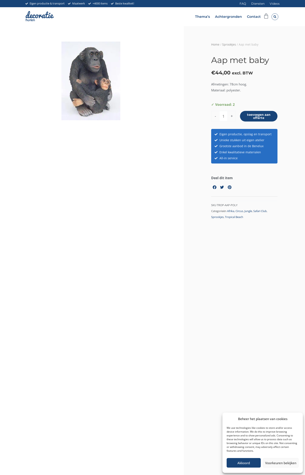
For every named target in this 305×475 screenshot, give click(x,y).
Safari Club (260, 212)
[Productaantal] (223, 116)
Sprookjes (229, 44)
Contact (254, 17)
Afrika (230, 212)
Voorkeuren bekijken (280, 463)
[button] (275, 16)
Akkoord (243, 463)
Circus (239, 212)
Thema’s (202, 17)
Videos (275, 4)
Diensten (258, 4)
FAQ (243, 4)
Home (215, 44)
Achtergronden (228, 17)
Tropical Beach (234, 217)
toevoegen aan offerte (258, 116)
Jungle (248, 212)
